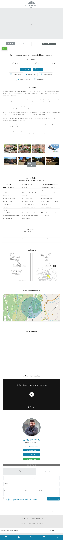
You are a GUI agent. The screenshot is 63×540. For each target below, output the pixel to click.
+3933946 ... (31, 454)
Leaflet (46, 320)
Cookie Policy (40, 523)
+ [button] (4, 317)
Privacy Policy (31, 523)
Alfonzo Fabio (31, 440)
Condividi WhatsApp (23, 79)
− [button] (4, 320)
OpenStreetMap (53, 320)
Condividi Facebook (16, 74)
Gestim (16, 530)
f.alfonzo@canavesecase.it (31, 446)
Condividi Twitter (31, 74)
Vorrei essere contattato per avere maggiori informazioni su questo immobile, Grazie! (31, 492)
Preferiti (26, 69)
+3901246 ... (31, 450)
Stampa (39, 69)
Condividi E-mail (39, 79)
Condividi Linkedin (46, 74)
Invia (49, 499)
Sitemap (23, 523)
